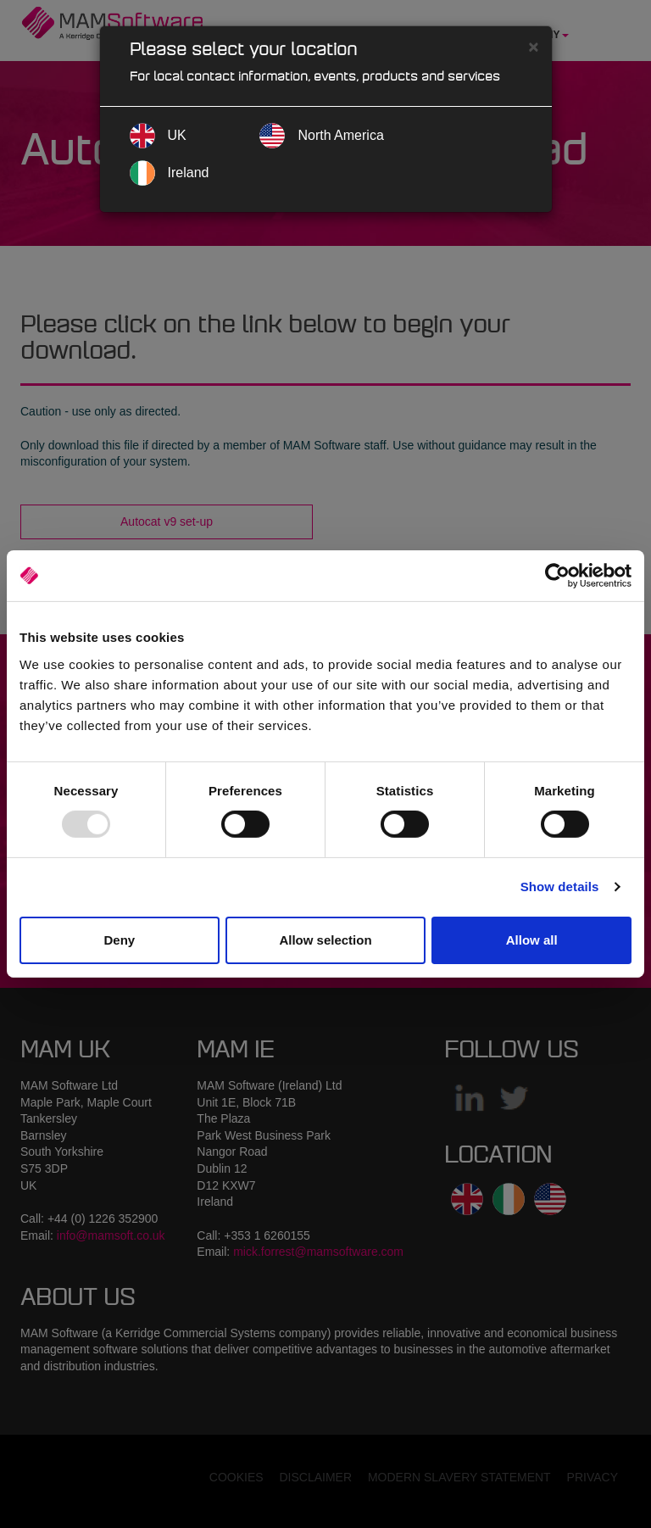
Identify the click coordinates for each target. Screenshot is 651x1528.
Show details (559, 886)
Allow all (532, 940)
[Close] (533, 46)
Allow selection (325, 940)
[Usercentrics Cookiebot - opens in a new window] (557, 575)
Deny (119, 940)
